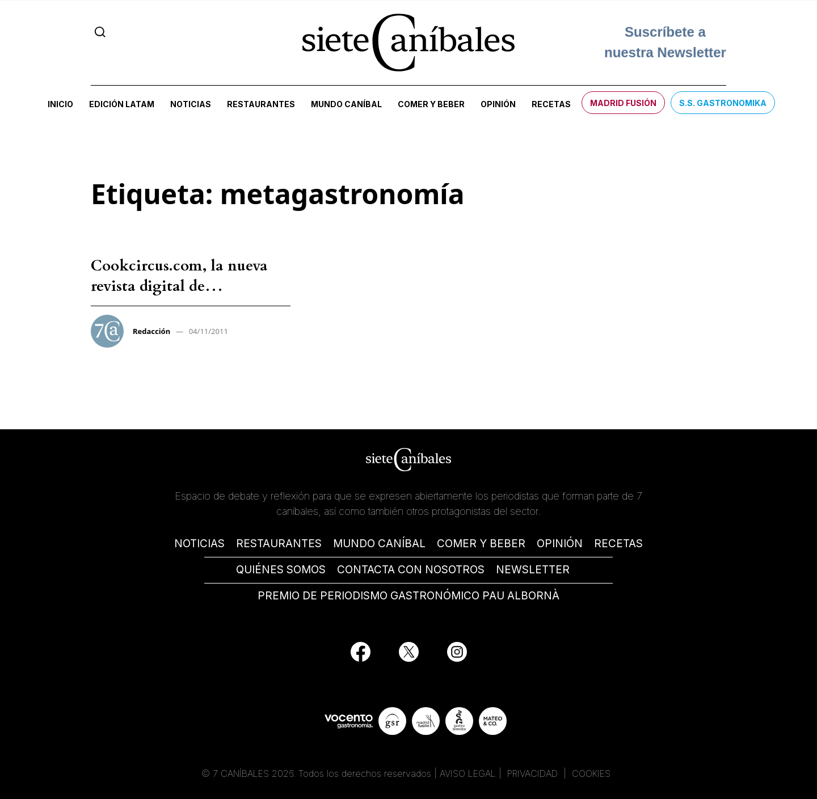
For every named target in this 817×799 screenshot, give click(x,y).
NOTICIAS (199, 543)
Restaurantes (261, 104)
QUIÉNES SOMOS (281, 569)
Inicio (60, 104)
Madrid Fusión (623, 103)
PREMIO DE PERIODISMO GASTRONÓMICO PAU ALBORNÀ (408, 595)
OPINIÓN (560, 543)
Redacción (151, 331)
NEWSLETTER (533, 569)
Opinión (498, 104)
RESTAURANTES (279, 543)
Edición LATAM (121, 104)
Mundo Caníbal (346, 104)
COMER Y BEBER (481, 543)
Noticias (190, 104)
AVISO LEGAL (468, 773)
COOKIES (591, 773)
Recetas (551, 104)
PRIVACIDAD (534, 773)
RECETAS (618, 543)
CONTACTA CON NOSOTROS (411, 569)
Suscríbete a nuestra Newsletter (665, 42)
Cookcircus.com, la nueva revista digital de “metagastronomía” (179, 286)
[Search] (100, 32)
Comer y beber (431, 104)
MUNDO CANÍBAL (379, 543)
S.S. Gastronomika (723, 103)
